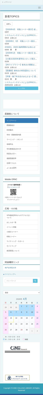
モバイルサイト (13, 187)
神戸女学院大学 (10, 268)
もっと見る (21, 88)
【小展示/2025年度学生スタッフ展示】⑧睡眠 (23, 59)
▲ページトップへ (9, 274)
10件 (8, 24)
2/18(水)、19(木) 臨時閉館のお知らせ (20, 47)
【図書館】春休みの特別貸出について (20, 71)
